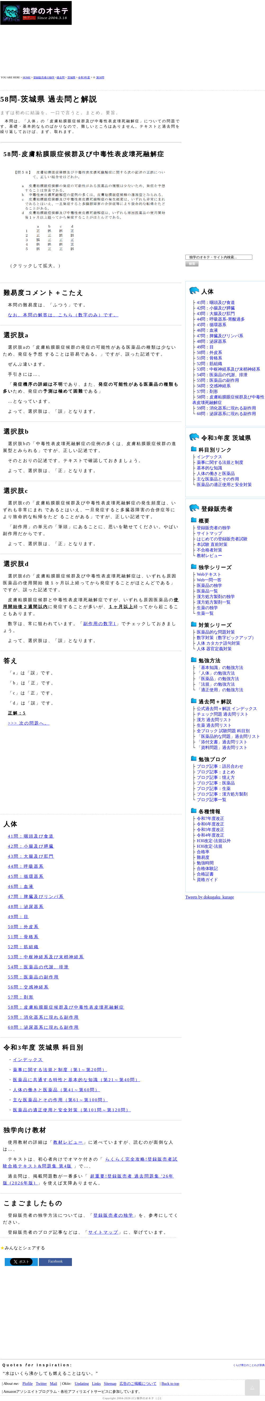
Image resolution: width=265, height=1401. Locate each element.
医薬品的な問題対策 (216, 632)
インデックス (28, 1059)
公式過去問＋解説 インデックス (227, 708)
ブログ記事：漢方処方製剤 (222, 794)
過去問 (61, 77)
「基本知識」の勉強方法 (220, 667)
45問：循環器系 (26, 876)
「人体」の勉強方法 (216, 673)
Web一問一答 (209, 580)
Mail (53, 1383)
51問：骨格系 (23, 937)
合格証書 (205, 874)
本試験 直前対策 (212, 544)
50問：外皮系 (23, 926)
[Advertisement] (157, 38)
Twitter (41, 1383)
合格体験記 (207, 868)
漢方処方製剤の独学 (216, 596)
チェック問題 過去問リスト (223, 714)
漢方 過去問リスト (214, 719)
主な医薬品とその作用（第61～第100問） (60, 1100)
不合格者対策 (209, 550)
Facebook (55, 1261)
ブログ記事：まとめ (216, 772)
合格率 (203, 852)
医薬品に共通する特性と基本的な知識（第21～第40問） (76, 1079)
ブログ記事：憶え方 (216, 777)
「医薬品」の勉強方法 (218, 678)
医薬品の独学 (209, 585)
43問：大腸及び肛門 (31, 856)
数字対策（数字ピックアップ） (226, 637)
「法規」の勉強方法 (216, 684)
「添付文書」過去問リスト (222, 742)
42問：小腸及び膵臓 (31, 846)
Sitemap (110, 1383)
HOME (26, 77)
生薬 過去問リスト (214, 725)
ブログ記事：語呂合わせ (220, 766)
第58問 (100, 77)
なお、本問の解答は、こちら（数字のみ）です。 (63, 315)
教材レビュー (68, 1142)
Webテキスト (209, 574)
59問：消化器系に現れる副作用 (43, 1017)
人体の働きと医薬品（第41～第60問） (56, 1090)
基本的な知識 (209, 468)
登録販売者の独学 (43, 77)
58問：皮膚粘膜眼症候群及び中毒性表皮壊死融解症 (66, 1007)
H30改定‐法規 (209, 846)
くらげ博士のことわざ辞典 (249, 1365)
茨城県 (71, 77)
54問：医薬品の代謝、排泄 (38, 967)
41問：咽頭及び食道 (31, 836)
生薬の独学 (207, 607)
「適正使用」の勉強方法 (220, 690)
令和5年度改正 (210, 829)
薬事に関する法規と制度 (220, 462)
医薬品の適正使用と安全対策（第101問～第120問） (72, 1110)
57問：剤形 (21, 997)
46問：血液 (21, 886)
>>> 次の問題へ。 (28, 723)
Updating (82, 1383)
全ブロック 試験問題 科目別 (223, 731)
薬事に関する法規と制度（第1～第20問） (60, 1069)
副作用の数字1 (99, 623)
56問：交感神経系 (28, 987)
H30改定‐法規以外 (214, 840)
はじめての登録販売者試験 (222, 539)
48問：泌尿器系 (26, 906)
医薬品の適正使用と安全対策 (224, 484)
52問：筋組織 (23, 947)
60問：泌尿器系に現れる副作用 (43, 1027)
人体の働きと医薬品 (216, 473)
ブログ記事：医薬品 (216, 783)
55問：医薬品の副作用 (33, 977)
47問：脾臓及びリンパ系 (36, 896)
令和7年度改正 (210, 818)
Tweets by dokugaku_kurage (209, 897)
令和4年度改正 (210, 835)
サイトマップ (103, 1232)
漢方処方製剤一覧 (214, 602)
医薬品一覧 (207, 591)
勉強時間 (205, 863)
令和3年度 (84, 77)
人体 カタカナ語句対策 (218, 643)
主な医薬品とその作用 (218, 479)
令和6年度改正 (210, 824)
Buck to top (170, 1383)
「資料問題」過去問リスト (222, 747)
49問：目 (18, 916)
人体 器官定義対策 (214, 648)
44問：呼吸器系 (26, 866)
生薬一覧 (205, 613)
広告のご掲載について (138, 1383)
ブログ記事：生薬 (214, 788)
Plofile (27, 1383)
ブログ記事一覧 (211, 799)
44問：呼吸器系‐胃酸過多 (221, 319)
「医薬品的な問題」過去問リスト (228, 736)
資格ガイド (207, 879)
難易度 (203, 857)
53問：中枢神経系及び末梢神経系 (46, 957)
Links (96, 1383)
